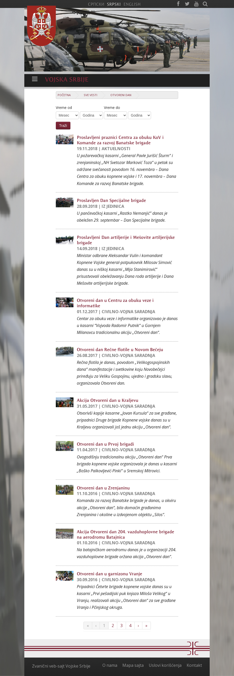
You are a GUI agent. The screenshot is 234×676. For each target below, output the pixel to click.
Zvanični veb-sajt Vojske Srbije (61, 666)
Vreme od (64, 107)
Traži (63, 126)
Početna (64, 95)
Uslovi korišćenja (165, 665)
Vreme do (112, 107)
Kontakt (194, 665)
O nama (109, 665)
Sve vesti (90, 95)
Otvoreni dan (120, 95)
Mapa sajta (133, 665)
